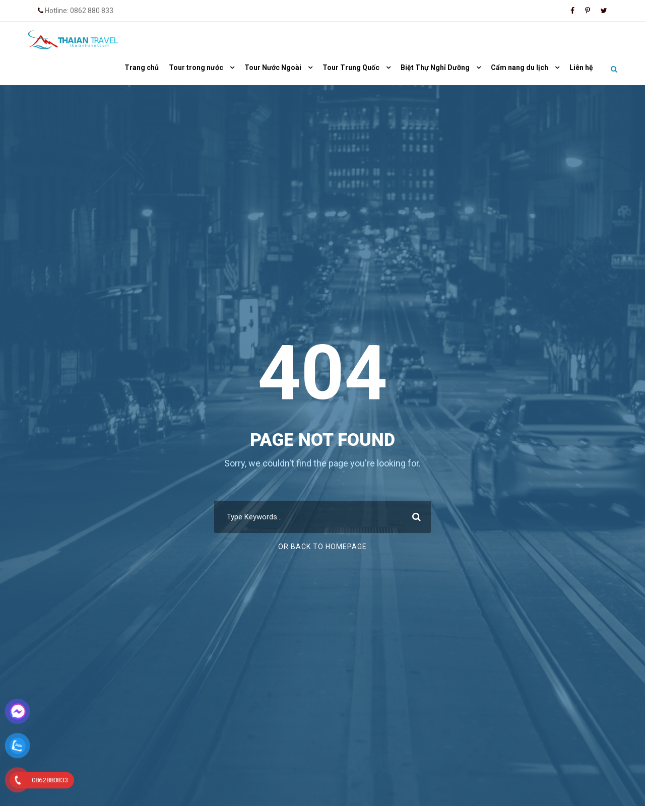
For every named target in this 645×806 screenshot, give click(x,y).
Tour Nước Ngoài (272, 67)
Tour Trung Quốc (350, 67)
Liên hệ (581, 67)
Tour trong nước (196, 67)
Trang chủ (141, 67)
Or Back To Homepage (322, 547)
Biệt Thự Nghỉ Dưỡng (435, 67)
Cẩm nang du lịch (519, 67)
